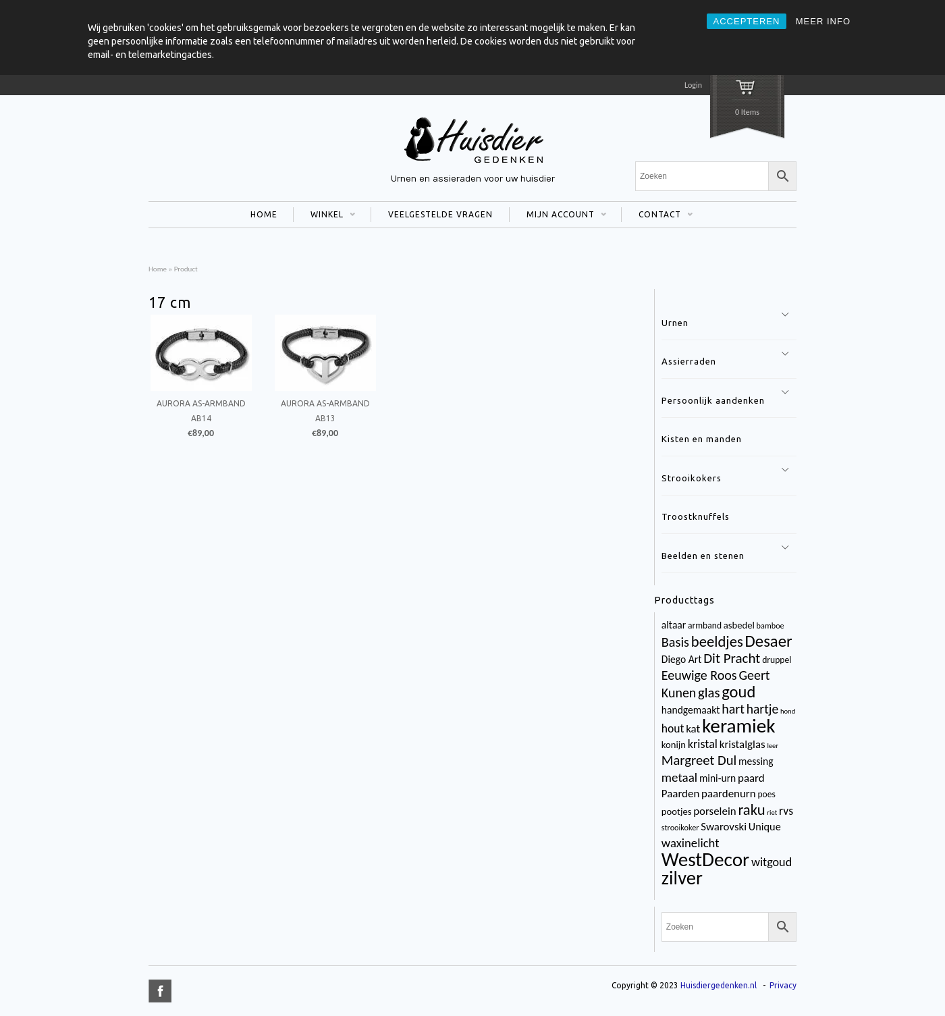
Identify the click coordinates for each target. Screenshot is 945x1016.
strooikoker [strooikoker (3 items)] (680, 827)
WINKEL (324, 216)
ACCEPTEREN (746, 21)
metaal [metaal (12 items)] (679, 777)
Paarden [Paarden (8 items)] (680, 793)
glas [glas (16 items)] (709, 692)
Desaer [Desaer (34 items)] (768, 641)
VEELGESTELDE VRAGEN (440, 214)
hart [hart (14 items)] (733, 709)
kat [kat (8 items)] (693, 729)
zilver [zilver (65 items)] (682, 878)
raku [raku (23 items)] (751, 809)
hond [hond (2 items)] (787, 711)
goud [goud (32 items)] (738, 692)
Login (693, 85)
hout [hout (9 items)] (673, 728)
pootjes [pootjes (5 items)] (677, 811)
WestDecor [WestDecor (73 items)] (705, 859)
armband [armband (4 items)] (705, 625)
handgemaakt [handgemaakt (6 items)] (691, 709)
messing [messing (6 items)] (756, 761)
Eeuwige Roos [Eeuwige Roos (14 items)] (699, 675)
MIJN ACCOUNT (558, 216)
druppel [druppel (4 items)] (776, 660)
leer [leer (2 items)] (772, 745)
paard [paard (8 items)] (751, 778)
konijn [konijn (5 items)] (674, 745)
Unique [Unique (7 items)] (765, 826)
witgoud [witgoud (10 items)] (771, 862)
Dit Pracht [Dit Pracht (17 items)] (731, 658)
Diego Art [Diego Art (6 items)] (682, 659)
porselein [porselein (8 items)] (714, 811)
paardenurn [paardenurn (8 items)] (728, 793)
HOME (263, 214)
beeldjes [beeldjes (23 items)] (717, 641)
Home (157, 268)
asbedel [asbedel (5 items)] (739, 625)
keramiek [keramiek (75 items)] (739, 726)
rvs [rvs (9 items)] (786, 810)
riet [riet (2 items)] (772, 812)
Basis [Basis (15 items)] (675, 642)
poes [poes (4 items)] (766, 794)
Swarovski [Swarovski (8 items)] (724, 827)
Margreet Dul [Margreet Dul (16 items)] (699, 760)
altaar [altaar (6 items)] (674, 624)
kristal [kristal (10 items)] (703, 744)
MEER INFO (823, 21)
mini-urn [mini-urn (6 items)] (717, 778)
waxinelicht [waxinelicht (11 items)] (691, 843)
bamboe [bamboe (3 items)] (770, 625)
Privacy (783, 985)
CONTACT (657, 216)
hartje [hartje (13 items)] (763, 709)
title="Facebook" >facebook (159, 991)
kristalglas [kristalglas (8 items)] (742, 744)
